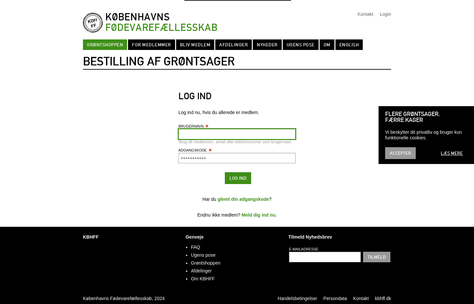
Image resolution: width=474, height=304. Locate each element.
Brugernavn (193, 126)
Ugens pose (301, 44)
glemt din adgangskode (243, 199)
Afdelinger (233, 44)
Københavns (161, 22)
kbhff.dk (383, 298)
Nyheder (267, 44)
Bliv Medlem (195, 44)
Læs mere (452, 153)
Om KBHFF (203, 278)
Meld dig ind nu (259, 215)
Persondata (335, 298)
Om (327, 44)
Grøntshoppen (105, 44)
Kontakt (365, 14)
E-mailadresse (303, 249)
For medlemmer (151, 44)
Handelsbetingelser (297, 298)
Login (385, 14)
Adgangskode (195, 150)
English (349, 44)
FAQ (195, 247)
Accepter (400, 153)
